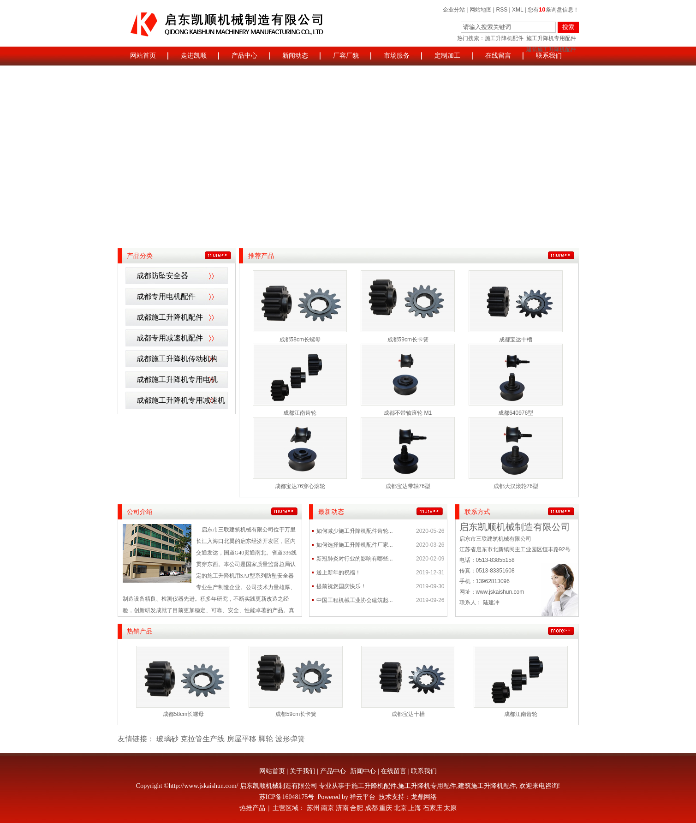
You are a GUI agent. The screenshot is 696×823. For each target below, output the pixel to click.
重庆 (385, 808)
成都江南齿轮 (299, 413)
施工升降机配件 (504, 38)
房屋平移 (241, 739)
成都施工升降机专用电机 (177, 379)
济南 (342, 808)
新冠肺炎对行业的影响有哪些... (354, 558)
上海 (414, 808)
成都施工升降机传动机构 (177, 359)
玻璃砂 (167, 739)
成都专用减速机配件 (170, 338)
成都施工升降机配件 (170, 317)
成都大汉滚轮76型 (516, 486)
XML (517, 9)
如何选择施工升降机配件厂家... (354, 545)
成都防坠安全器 (162, 276)
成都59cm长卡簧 (407, 339)
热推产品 (252, 808)
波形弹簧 (290, 739)
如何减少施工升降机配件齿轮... (354, 531)
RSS (502, 9)
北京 (400, 808)
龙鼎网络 (424, 796)
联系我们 (549, 55)
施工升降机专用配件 (551, 38)
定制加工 (447, 55)
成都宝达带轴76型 (408, 486)
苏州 (313, 808)
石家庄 (432, 808)
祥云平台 (362, 796)
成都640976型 (515, 413)
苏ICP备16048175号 (287, 796)
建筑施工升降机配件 (487, 785)
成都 (371, 808)
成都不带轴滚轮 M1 (408, 413)
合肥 (356, 808)
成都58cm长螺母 (300, 339)
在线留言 (498, 55)
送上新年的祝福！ (338, 572)
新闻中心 (363, 771)
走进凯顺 (194, 55)
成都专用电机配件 (166, 296)
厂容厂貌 (346, 55)
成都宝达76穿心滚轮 (300, 486)
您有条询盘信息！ (553, 9)
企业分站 (454, 9)
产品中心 (244, 55)
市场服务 (397, 55)
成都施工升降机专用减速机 (181, 400)
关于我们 (302, 771)
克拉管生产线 (202, 739)
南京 (327, 808)
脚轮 (265, 739)
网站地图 (481, 9)
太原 (450, 808)
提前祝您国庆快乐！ (341, 586)
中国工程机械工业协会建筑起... (354, 600)
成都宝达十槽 (515, 339)
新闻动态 (295, 55)
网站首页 (143, 55)
